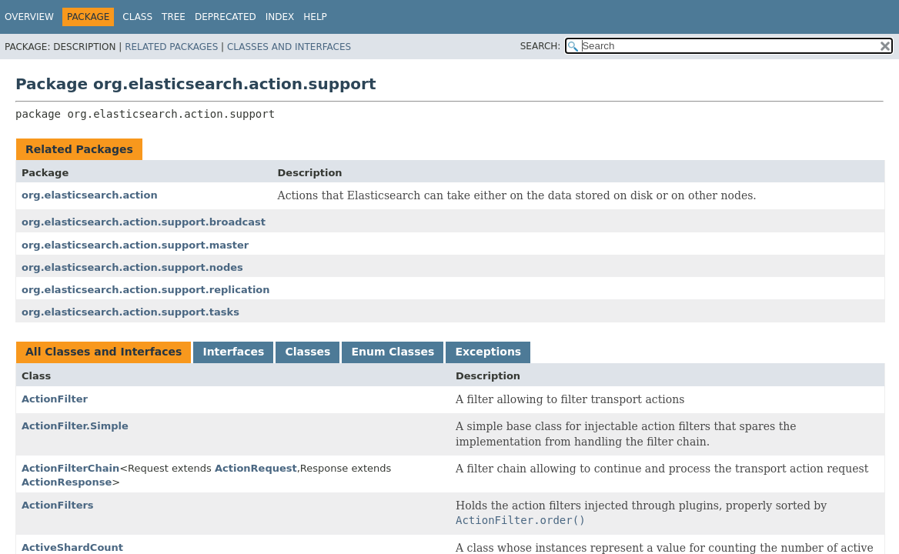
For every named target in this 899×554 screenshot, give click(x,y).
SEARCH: (540, 46)
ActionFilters (58, 505)
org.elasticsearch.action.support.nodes (132, 267)
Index (280, 17)
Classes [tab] (307, 351)
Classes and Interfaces (289, 47)
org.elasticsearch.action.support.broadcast (144, 222)
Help (315, 17)
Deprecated (225, 17)
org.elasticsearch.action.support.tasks (130, 312)
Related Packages (171, 47)
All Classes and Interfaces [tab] (103, 351)
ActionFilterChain (70, 468)
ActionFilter (55, 399)
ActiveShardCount (72, 547)
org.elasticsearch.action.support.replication (146, 289)
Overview (29, 17)
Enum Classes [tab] (392, 351)
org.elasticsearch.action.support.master (135, 245)
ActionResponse (67, 482)
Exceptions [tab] (488, 351)
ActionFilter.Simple (75, 426)
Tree (173, 17)
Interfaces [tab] (233, 351)
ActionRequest (256, 468)
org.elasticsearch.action (90, 195)
